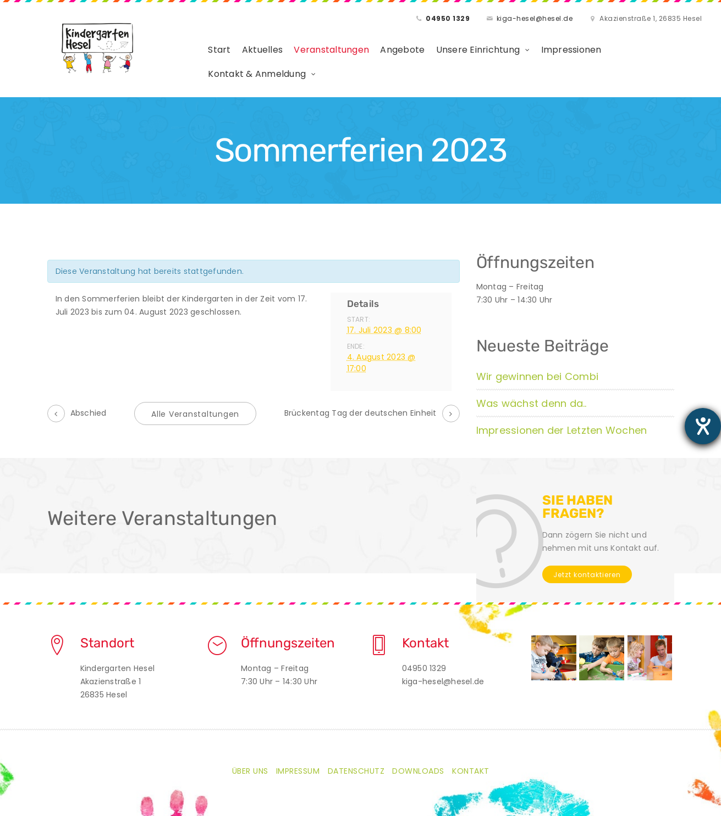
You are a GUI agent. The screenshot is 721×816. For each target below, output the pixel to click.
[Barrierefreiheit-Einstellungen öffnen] (703, 426)
